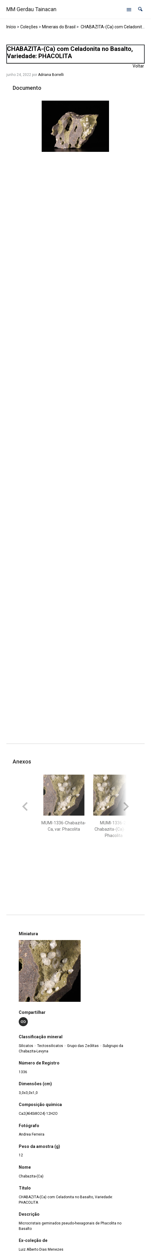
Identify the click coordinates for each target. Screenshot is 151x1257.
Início (11, 26)
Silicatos (26, 1046)
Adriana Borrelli (51, 75)
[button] (140, 9)
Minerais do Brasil (59, 26)
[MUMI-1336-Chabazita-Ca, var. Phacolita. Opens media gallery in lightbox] (75, 126)
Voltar (138, 66)
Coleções (29, 26)
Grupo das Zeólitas (83, 1046)
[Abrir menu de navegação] (129, 9)
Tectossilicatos (50, 1046)
